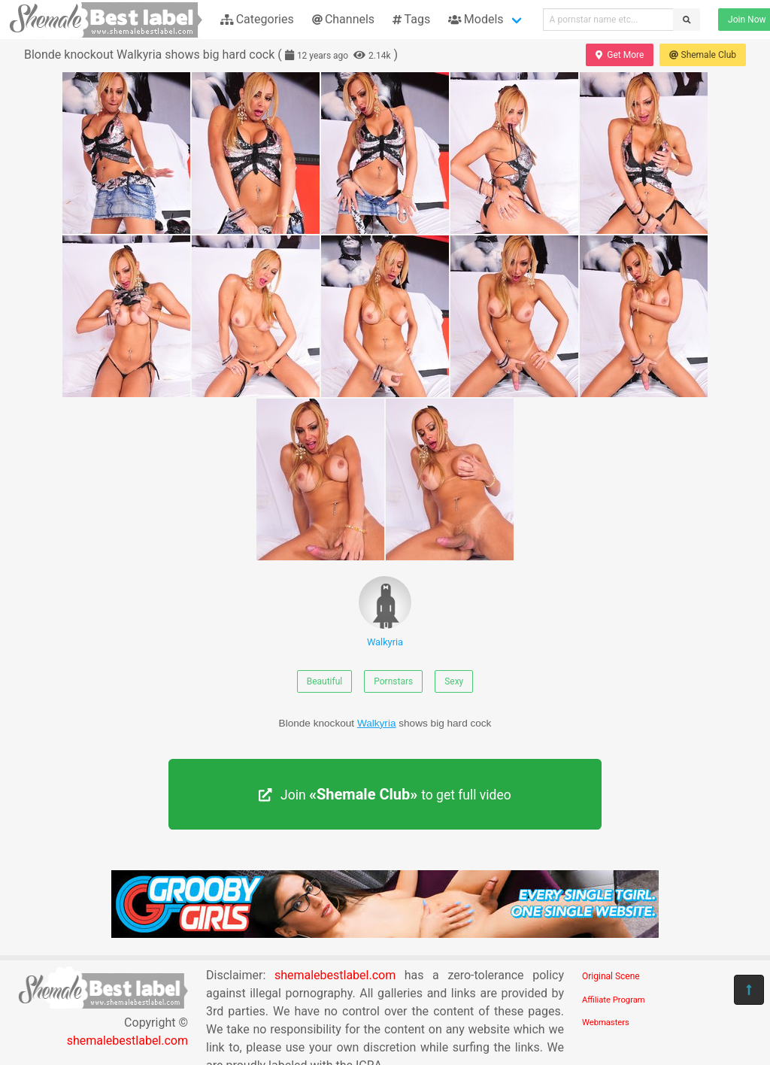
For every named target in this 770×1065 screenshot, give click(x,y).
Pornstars (393, 681)
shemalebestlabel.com (127, 1040)
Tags (411, 19)
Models (475, 19)
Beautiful (325, 681)
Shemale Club (702, 55)
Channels (343, 19)
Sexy (453, 681)
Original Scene (611, 976)
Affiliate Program (613, 1000)
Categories (257, 19)
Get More (620, 55)
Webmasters (605, 1022)
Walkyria (385, 612)
